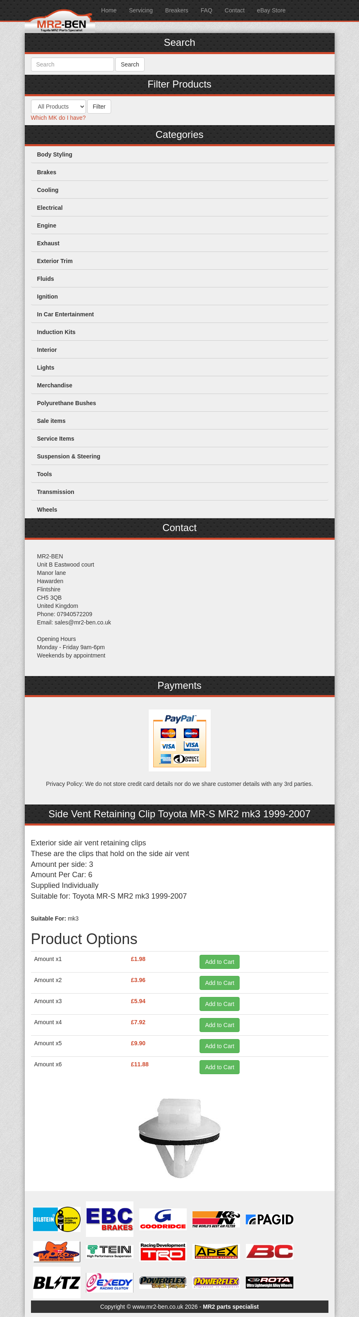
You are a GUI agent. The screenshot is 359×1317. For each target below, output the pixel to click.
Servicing (141, 10)
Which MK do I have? (58, 117)
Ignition (47, 296)
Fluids (45, 278)
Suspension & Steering (68, 456)
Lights (46, 367)
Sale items (51, 421)
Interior (47, 349)
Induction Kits (56, 332)
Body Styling (55, 154)
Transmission (55, 492)
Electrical (50, 207)
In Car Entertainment (65, 314)
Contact (235, 10)
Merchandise (55, 385)
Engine (47, 225)
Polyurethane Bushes (66, 403)
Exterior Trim (55, 261)
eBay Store (271, 10)
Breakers (176, 10)
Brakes (47, 172)
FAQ (206, 10)
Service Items (55, 438)
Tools (44, 474)
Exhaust (48, 243)
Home (108, 10)
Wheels (47, 509)
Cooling (48, 190)
